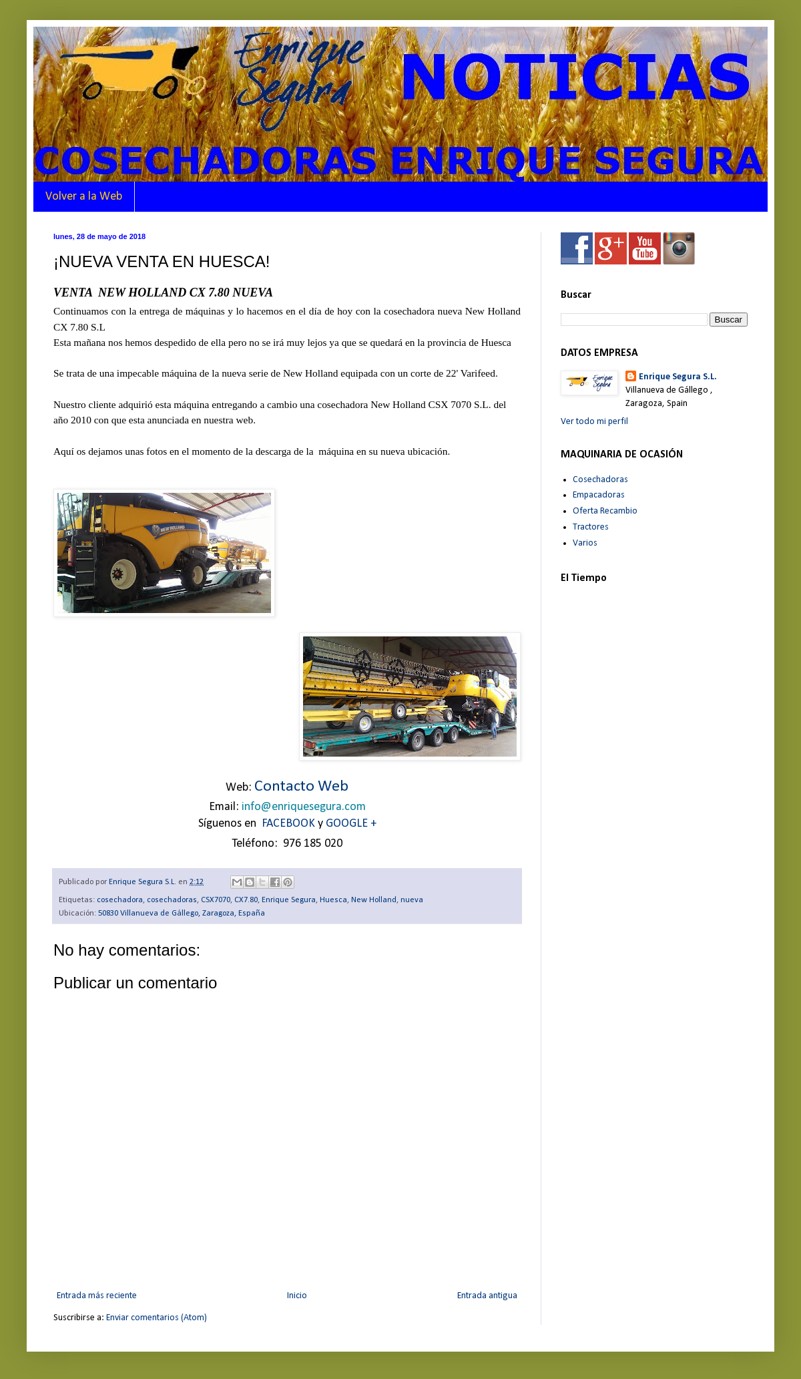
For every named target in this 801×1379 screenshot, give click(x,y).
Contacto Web (301, 787)
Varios (585, 543)
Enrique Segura (289, 900)
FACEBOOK (288, 823)
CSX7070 (215, 900)
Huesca (333, 900)
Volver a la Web (83, 196)
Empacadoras (599, 495)
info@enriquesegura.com (304, 807)
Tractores (591, 527)
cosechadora (120, 900)
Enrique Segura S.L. (678, 377)
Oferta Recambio (605, 511)
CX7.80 (246, 900)
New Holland (373, 900)
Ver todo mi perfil (594, 422)
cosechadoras (172, 900)
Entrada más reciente (97, 1296)
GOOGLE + (351, 823)
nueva (411, 900)
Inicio (297, 1296)
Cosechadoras (600, 480)
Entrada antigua (487, 1296)
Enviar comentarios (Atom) (156, 1318)
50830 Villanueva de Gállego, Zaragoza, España (181, 914)
